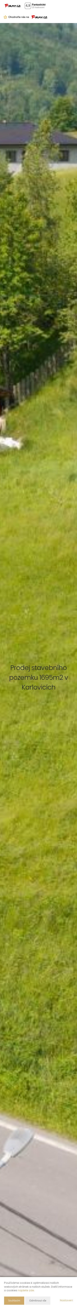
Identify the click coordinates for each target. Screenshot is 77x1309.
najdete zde (26, 1290)
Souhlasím (14, 1300)
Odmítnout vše (37, 1300)
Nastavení (66, 1300)
